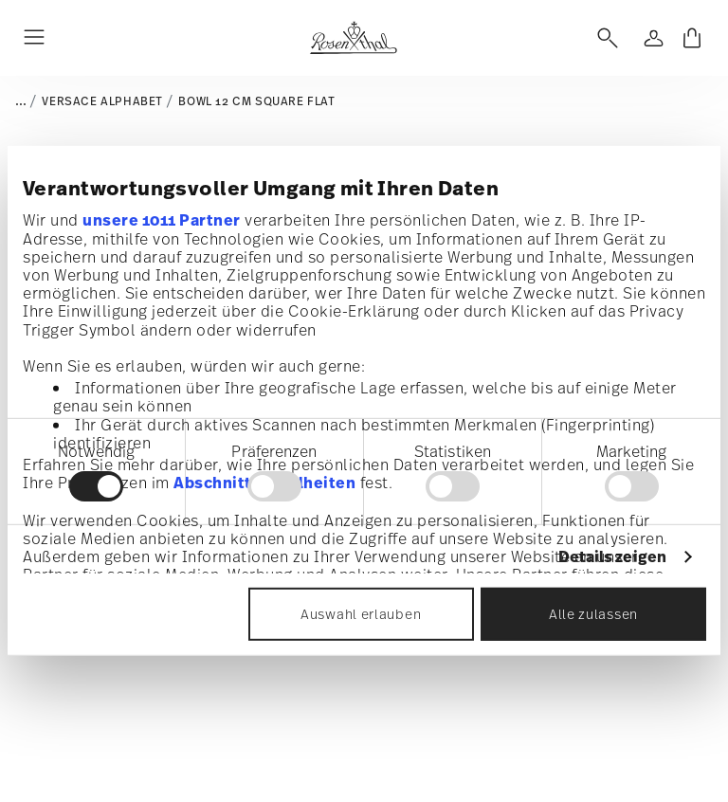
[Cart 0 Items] (692, 38)
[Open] (603, 37)
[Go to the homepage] (353, 38)
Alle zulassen (593, 614)
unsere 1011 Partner (161, 219)
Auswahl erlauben (360, 614)
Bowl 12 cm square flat (256, 101)
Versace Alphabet (102, 101)
